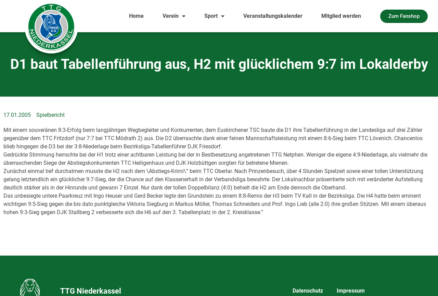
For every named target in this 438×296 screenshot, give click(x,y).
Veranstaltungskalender (272, 16)
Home (136, 16)
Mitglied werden (341, 16)
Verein (174, 16)
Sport (214, 16)
